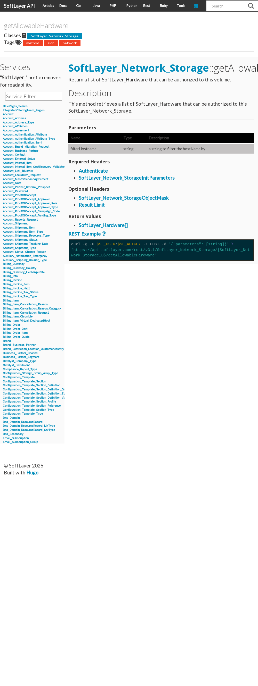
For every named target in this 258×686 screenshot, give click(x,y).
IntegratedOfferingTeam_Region (23, 110)
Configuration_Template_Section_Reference (32, 405)
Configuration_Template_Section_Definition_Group (36, 389)
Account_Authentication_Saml (22, 142)
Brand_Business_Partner (19, 345)
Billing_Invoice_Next (16, 288)
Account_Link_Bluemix (18, 171)
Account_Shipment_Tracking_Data (25, 244)
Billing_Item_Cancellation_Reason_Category (32, 308)
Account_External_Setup (19, 159)
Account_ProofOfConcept (19, 195)
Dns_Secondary (13, 434)
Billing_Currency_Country (19, 268)
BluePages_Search (15, 106)
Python (131, 6)
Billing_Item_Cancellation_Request (26, 312)
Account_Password (15, 191)
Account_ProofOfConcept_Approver (26, 199)
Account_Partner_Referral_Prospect (26, 187)
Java (96, 6)
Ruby (164, 6)
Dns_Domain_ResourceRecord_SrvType (29, 430)
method (32, 43)
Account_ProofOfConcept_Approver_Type (30, 207)
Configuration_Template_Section (24, 381)
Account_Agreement (16, 130)
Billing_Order (11, 325)
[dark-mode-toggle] (198, 6)
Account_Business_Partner (20, 151)
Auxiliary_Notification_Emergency (25, 256)
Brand (7, 341)
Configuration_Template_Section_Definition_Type (35, 393)
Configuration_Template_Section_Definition (31, 385)
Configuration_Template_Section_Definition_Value (36, 397)
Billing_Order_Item (15, 332)
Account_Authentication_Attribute (25, 134)
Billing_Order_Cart (15, 329)
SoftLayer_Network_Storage (54, 36)
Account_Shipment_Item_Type (23, 231)
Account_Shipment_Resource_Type (26, 235)
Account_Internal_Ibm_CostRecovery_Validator (34, 167)
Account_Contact (14, 154)
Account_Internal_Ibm (17, 163)
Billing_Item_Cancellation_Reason (25, 304)
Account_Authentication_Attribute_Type (29, 138)
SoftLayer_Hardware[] (103, 225)
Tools (181, 6)
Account (8, 114)
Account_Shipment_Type (19, 248)
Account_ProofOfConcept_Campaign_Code (31, 211)
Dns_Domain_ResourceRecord (23, 422)
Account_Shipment (15, 223)
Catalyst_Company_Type (19, 361)
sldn (51, 43)
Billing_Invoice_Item (16, 284)
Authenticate (93, 171)
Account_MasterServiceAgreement (25, 179)
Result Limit (92, 205)
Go (78, 6)
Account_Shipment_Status (20, 239)
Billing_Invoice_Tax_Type (20, 296)
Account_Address (14, 118)
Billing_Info (10, 276)
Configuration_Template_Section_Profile (29, 401)
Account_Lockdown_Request (22, 175)
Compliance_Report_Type (20, 369)
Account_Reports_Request (20, 219)
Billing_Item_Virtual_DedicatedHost (26, 320)
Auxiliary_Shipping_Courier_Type (25, 260)
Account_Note (12, 183)
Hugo (32, 472)
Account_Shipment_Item (19, 227)
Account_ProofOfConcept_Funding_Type (29, 215)
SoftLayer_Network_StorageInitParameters (127, 178)
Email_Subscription (16, 438)
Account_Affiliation (15, 126)
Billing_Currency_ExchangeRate (24, 272)
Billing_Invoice (12, 280)
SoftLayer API (19, 6)
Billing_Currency (14, 264)
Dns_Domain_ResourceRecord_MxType (29, 426)
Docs (63, 6)
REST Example (84, 234)
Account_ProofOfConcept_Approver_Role (30, 203)
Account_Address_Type (18, 122)
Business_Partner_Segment (21, 357)
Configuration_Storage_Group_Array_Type (30, 373)
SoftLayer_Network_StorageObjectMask (124, 198)
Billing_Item (11, 300)
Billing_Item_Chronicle (18, 316)
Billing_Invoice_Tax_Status (20, 292)
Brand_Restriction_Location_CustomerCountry (33, 349)
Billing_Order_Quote (16, 337)
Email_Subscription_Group (20, 442)
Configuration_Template (19, 377)
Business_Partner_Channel (20, 353)
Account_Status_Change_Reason (24, 252)
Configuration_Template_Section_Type (28, 410)
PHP (113, 6)
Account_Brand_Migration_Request (26, 146)
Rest (146, 6)
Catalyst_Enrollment (16, 365)
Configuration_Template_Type (23, 413)
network (70, 43)
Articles (48, 6)
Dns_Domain (11, 418)
